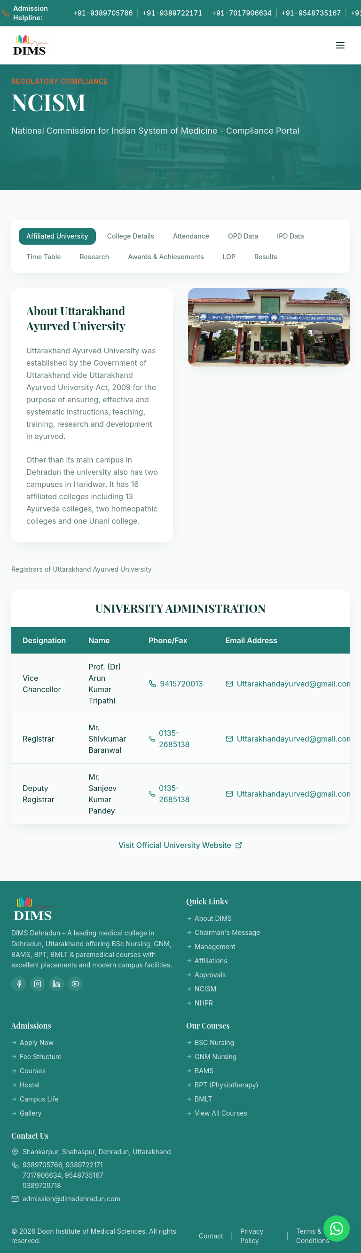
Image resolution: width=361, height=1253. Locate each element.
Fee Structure (36, 1057)
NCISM (201, 989)
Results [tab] (265, 257)
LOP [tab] (229, 257)
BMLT (199, 1099)
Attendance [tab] (191, 236)
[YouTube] (75, 983)
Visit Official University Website (180, 845)
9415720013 (176, 683)
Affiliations (207, 961)
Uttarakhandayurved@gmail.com (289, 683)
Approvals (206, 975)
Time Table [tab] (43, 257)
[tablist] (180, 246)
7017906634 (42, 1175)
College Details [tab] (130, 236)
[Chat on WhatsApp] (336, 1228)
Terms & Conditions (313, 1236)
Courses (28, 1071)
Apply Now (32, 1042)
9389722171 (84, 1165)
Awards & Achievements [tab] (166, 257)
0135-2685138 (169, 738)
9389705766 (42, 1165)
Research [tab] (95, 257)
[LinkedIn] (56, 983)
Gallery (26, 1113)
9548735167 (84, 1175)
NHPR (199, 1003)
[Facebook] (18, 983)
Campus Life (35, 1099)
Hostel (25, 1085)
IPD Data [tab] (290, 236)
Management (210, 946)
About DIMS (209, 918)
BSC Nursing (210, 1042)
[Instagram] (37, 983)
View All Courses (216, 1113)
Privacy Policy (251, 1236)
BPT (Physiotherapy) (222, 1085)
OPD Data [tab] (243, 236)
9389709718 (42, 1185)
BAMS (199, 1071)
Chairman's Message (223, 932)
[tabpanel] (180, 569)
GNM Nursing (211, 1057)
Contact (211, 1236)
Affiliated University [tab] (57, 236)
